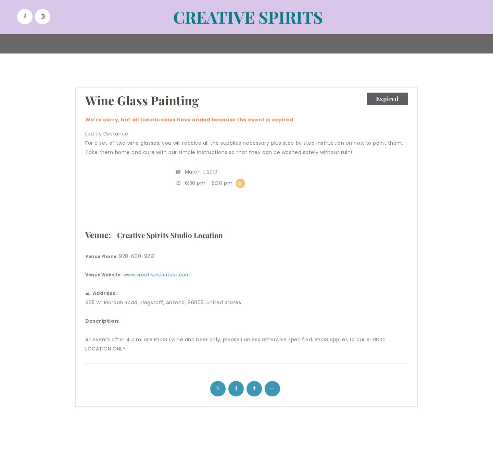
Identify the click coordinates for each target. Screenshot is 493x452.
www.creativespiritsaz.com (157, 275)
